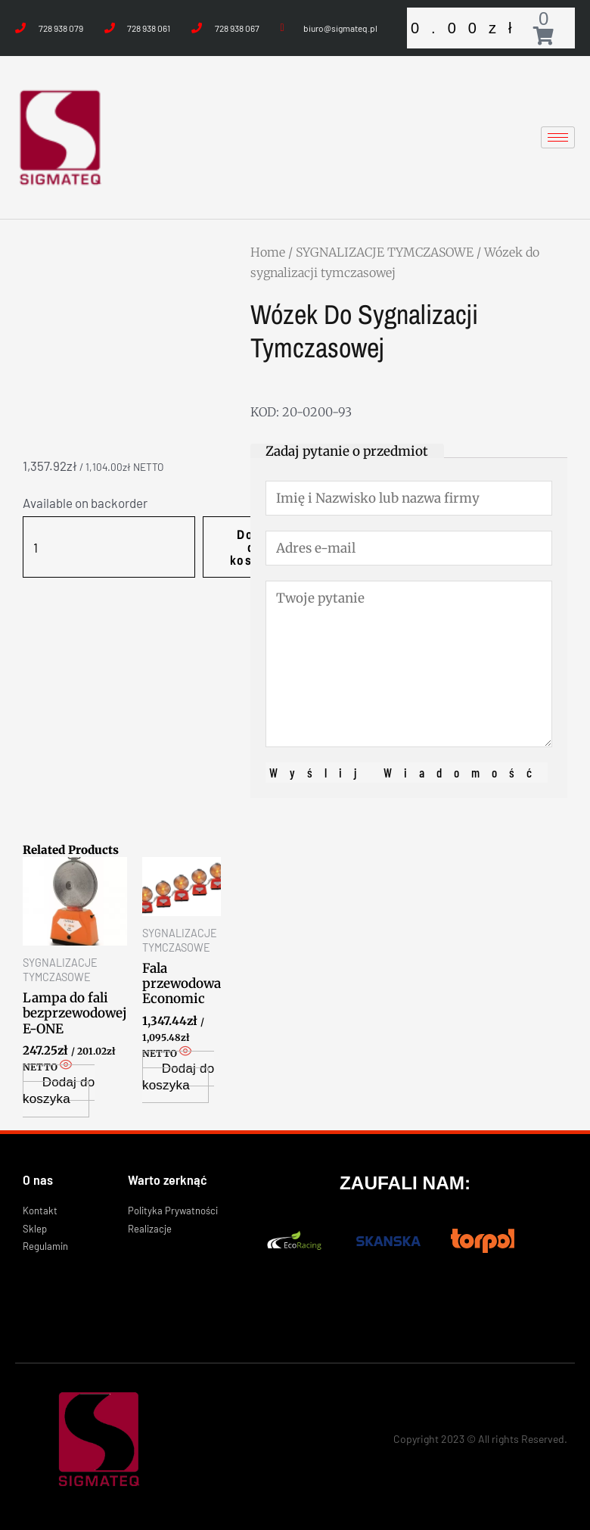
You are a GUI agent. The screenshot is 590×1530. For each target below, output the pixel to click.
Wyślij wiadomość (406, 772)
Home (267, 252)
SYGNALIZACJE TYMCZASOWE (385, 252)
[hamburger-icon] (558, 137)
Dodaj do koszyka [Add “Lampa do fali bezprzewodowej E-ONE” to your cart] (59, 1090)
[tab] (347, 451)
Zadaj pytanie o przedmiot (347, 451)
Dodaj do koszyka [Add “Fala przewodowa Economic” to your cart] (178, 1076)
